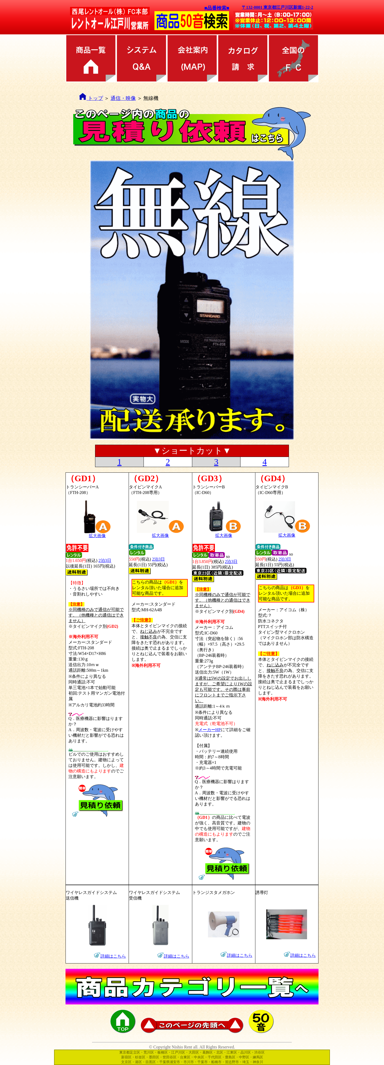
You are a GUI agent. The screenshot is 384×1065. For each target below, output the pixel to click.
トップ (91, 98)
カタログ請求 (242, 58)
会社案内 (192, 58)
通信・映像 (123, 98)
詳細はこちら (113, 956)
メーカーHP (209, 729)
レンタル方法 (141, 58)
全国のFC (293, 58)
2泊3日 (105, 560)
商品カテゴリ (91, 58)
